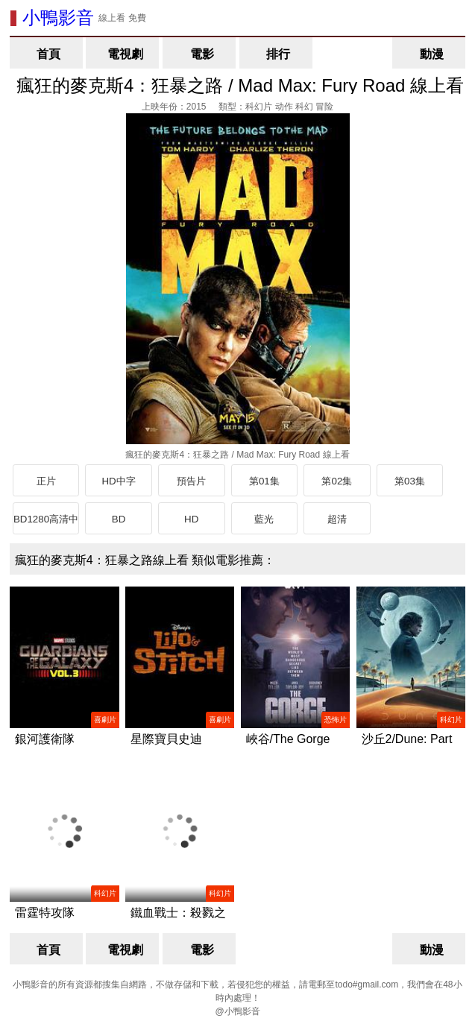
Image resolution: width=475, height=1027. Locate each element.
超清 (337, 519)
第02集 (336, 481)
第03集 (409, 481)
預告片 (191, 481)
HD (191, 519)
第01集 (264, 481)
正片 (46, 481)
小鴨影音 (58, 17)
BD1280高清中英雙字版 (45, 524)
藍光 (264, 519)
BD (119, 519)
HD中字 (118, 481)
